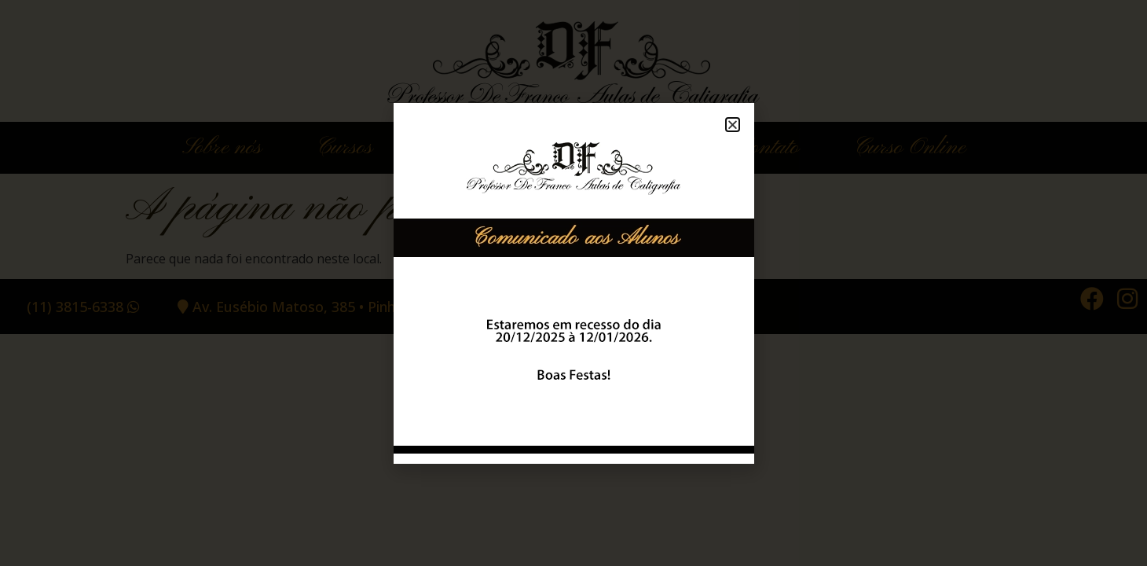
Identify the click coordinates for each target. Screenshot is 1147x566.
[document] (573, 283)
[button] (732, 124)
